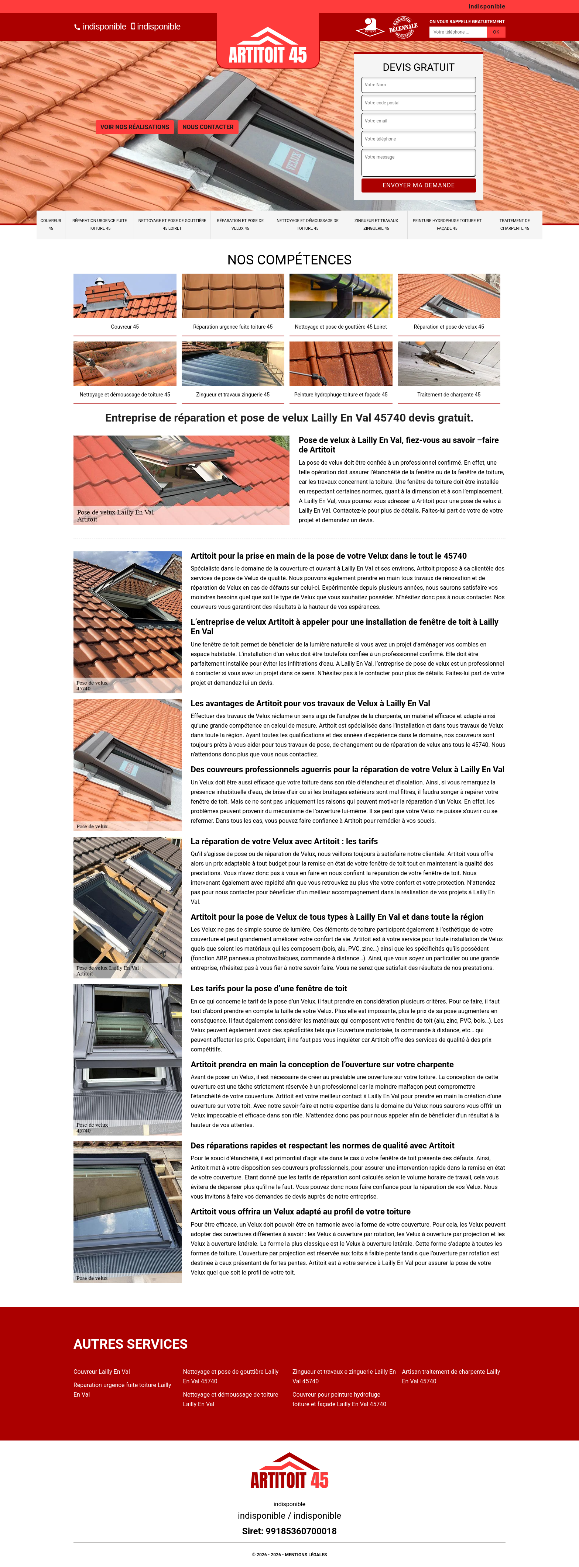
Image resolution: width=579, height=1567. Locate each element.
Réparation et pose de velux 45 (240, 224)
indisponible (99, 26)
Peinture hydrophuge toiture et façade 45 (447, 224)
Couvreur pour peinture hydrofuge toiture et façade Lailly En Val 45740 (339, 1399)
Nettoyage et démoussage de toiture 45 (308, 224)
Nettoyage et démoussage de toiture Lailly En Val (230, 1399)
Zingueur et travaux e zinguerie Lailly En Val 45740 (344, 1376)
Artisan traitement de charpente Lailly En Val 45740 (451, 1376)
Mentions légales (306, 1554)
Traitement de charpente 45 (515, 224)
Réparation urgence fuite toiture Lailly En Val (122, 1389)
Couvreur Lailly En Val (101, 1371)
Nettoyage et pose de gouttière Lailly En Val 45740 (231, 1376)
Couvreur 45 (51, 224)
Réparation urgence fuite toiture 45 (99, 224)
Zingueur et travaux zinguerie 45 (376, 224)
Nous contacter (207, 127)
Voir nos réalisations (134, 127)
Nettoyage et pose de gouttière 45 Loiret (172, 224)
